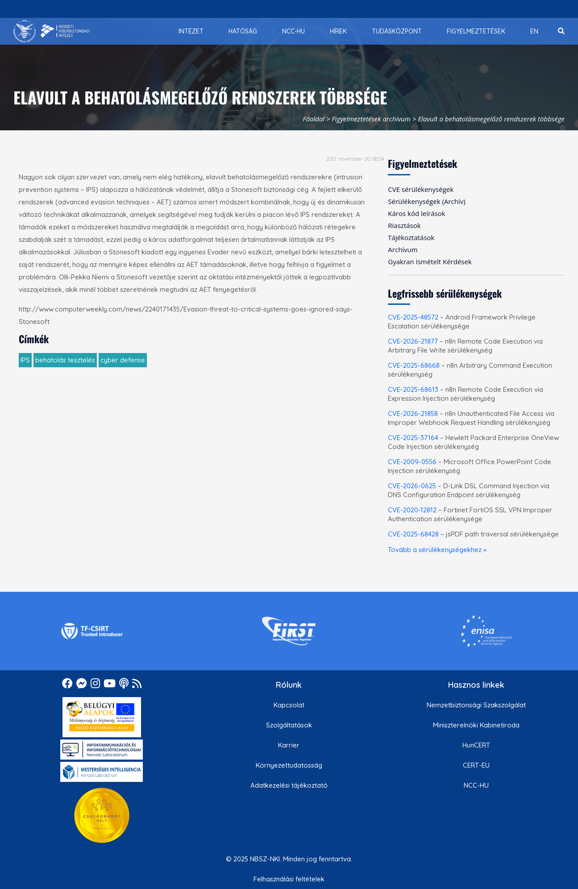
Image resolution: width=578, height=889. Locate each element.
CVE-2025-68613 (413, 389)
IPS (25, 360)
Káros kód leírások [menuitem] (416, 213)
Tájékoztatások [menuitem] (411, 237)
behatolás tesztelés (65, 360)
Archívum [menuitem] (402, 249)
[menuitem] (191, 31)
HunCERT (476, 745)
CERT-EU (476, 765)
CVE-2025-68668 (414, 365)
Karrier (288, 745)
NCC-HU (476, 785)
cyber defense (122, 360)
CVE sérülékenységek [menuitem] (420, 189)
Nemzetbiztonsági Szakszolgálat (476, 705)
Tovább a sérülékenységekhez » (437, 549)
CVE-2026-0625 (412, 486)
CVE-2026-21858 (413, 413)
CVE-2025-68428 (413, 534)
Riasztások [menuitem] (404, 225)
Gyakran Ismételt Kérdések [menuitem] (429, 261)
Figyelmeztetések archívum (371, 118)
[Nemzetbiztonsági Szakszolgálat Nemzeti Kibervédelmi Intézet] (51, 31)
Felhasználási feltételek (289, 879)
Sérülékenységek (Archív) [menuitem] (426, 201)
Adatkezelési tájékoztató (289, 785)
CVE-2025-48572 (413, 317)
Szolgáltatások (289, 725)
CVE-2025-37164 (413, 437)
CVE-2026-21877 (413, 341)
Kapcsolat (289, 705)
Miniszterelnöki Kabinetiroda (476, 725)
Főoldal (313, 118)
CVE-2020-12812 (412, 510)
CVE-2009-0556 (412, 461)
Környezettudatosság (289, 765)
